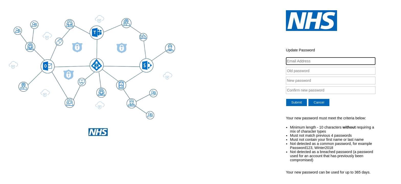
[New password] (330, 80)
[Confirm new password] (330, 90)
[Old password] (330, 71)
